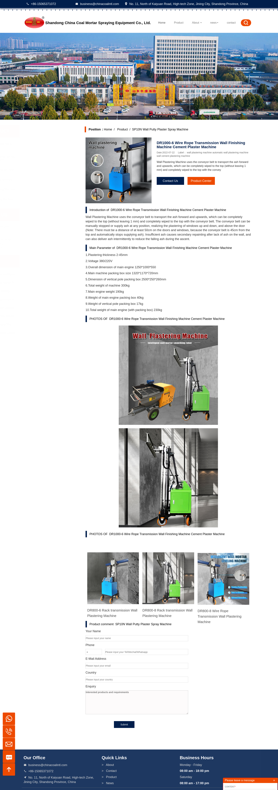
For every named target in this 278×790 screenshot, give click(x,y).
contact (231, 22)
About (197, 22)
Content (230, 787)
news (214, 22)
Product (178, 22)
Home (161, 22)
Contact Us (171, 181)
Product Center (202, 181)
